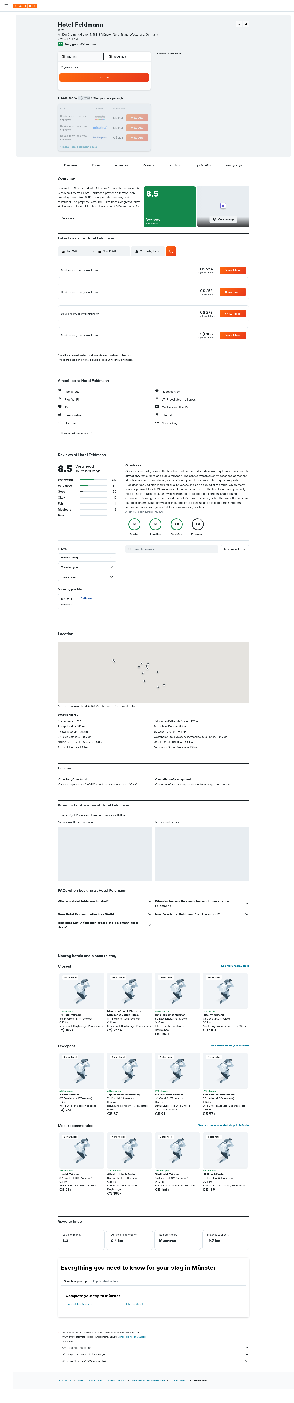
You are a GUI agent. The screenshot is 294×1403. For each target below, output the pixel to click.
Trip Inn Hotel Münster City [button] (123, 1117)
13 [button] (123, 109)
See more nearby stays (235, 989)
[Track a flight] (6, 59)
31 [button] (95, 136)
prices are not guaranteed (132, 1359)
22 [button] (140, 118)
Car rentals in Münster (79, 1327)
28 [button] (132, 127)
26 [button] (114, 127)
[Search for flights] (6, 17)
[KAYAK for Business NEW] (6, 75)
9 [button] (87, 109)
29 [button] (140, 127)
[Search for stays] (6, 25)
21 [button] (131, 118)
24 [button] (96, 127)
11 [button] (105, 109)
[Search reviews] (175, 572)
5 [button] (114, 100)
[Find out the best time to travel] (6, 67)
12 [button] (113, 109)
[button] (6, 6)
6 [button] (123, 100)
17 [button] (95, 118)
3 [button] (96, 100)
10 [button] (96, 109)
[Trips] (6, 85)
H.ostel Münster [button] (69, 1117)
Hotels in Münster (135, 1327)
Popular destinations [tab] (105, 1304)
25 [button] (104, 127)
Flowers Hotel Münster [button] (169, 1117)
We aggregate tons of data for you (155, 1377)
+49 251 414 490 (68, 39)
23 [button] (86, 127)
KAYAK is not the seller (155, 1371)
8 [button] (141, 100)
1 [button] (140, 91)
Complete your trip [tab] (75, 1304)
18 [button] (105, 118)
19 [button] (113, 118)
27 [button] (122, 127)
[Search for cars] (6, 33)
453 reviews (88, 44)
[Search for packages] (6, 41)
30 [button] (87, 136)
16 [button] (87, 118)
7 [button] (132, 100)
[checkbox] (76, 625)
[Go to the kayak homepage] (25, 6)
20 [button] (123, 118)
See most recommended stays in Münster (223, 1148)
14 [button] (131, 109)
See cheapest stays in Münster (230, 1068)
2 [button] (87, 100)
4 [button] (105, 100)
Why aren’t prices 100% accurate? (155, 1384)
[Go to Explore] (6, 51)
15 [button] (141, 109)
